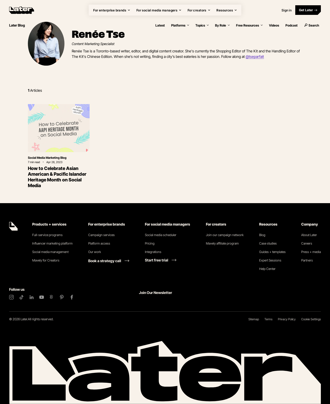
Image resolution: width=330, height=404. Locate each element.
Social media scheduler (160, 235)
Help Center (267, 269)
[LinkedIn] (31, 297)
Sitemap (253, 319)
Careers (306, 243)
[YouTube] (41, 297)
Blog (262, 235)
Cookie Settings (311, 319)
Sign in (287, 10)
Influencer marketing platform (52, 243)
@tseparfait (255, 56)
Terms (268, 319)
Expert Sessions (270, 260)
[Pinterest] (61, 297)
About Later (309, 235)
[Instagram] (11, 297)
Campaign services (101, 235)
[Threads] (51, 297)
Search (311, 25)
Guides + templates (272, 252)
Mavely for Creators (45, 260)
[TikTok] (21, 297)
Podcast (291, 25)
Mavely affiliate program (222, 243)
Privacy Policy (287, 319)
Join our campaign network (225, 235)
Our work (94, 252)
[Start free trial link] (160, 260)
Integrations (153, 252)
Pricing (149, 243)
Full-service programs (47, 235)
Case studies (268, 243)
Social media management (50, 252)
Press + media (311, 252)
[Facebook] (71, 297)
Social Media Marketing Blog (47, 157)
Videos (274, 25)
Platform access (99, 243)
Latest (160, 25)
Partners (307, 260)
